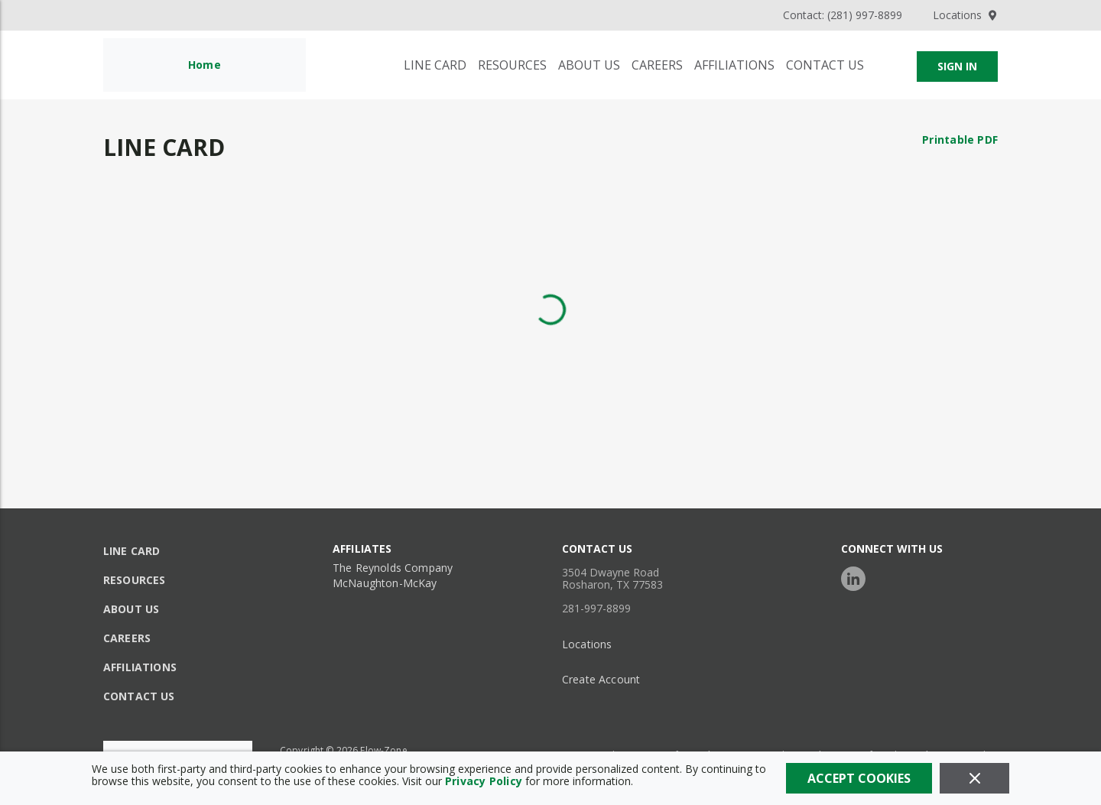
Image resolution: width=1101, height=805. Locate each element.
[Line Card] (435, 65)
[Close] (974, 778)
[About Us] (589, 65)
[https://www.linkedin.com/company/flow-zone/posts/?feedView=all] (857, 577)
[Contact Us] (825, 65)
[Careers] (657, 65)
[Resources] (512, 65)
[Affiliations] (734, 65)
